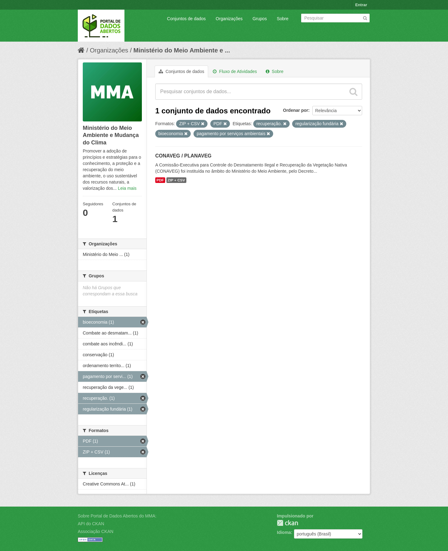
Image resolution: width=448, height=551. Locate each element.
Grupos (260, 18)
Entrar (361, 4)
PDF (160, 180)
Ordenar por (295, 110)
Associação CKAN (95, 531)
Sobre (282, 18)
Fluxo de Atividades (235, 71)
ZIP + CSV (176, 180)
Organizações (229, 18)
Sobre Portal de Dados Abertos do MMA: (117, 515)
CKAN (287, 523)
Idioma (284, 532)
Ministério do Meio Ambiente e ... (181, 50)
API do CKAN (91, 523)
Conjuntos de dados (186, 18)
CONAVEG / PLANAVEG (183, 155)
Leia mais (127, 188)
